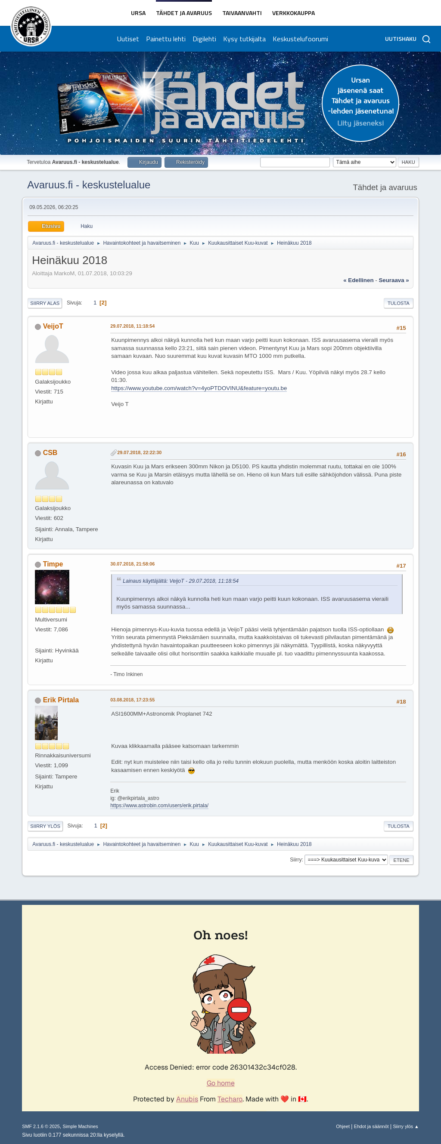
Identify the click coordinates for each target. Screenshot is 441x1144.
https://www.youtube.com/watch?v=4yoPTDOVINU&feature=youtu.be (199, 388)
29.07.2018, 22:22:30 (139, 452)
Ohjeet (343, 1126)
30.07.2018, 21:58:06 (132, 563)
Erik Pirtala (61, 700)
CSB (50, 452)
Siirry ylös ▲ (406, 1126)
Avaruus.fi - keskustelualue (88, 185)
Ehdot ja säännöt (371, 1126)
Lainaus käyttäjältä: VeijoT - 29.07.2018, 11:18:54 (181, 581)
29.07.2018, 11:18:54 (132, 326)
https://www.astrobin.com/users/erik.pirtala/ (159, 806)
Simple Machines (80, 1126)
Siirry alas (44, 303)
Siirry (295, 860)
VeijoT (53, 326)
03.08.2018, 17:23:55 (132, 699)
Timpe (53, 564)
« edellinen (358, 280)
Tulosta (399, 303)
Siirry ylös (45, 826)
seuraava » (394, 280)
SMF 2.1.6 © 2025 (41, 1126)
